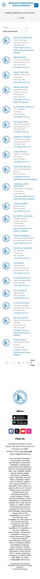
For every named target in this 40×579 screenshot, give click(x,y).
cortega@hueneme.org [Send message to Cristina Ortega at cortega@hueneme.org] (22, 177)
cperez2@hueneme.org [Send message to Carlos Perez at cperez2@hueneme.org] (22, 211)
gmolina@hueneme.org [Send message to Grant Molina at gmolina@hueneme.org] (22, 82)
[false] (16, 27)
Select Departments (10, 31)
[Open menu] (36, 5)
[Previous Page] (6, 362)
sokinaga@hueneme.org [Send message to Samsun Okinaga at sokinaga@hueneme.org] (22, 147)
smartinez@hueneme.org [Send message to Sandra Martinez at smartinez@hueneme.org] (22, 47)
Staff (22, 18)
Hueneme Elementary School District (20, 13)
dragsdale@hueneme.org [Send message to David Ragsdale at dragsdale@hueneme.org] (22, 243)
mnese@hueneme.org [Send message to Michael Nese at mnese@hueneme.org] (21, 132)
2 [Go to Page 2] (14, 363)
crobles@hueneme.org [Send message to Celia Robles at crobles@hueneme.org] (22, 298)
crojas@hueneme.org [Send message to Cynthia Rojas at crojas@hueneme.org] (21, 313)
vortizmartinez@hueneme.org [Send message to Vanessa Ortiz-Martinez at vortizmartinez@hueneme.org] (24, 196)
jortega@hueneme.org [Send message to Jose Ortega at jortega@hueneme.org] (21, 162)
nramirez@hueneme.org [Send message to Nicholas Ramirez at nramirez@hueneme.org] (22, 258)
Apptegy (25, 569)
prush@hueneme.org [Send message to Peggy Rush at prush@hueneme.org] (21, 350)
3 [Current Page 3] (18, 363)
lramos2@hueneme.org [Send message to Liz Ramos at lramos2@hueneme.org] (22, 273)
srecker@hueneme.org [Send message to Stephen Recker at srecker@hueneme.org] (22, 285)
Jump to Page (32, 362)
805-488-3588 (26, 451)
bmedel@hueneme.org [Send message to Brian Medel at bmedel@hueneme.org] (22, 67)
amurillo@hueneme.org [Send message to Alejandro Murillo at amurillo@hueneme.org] (22, 117)
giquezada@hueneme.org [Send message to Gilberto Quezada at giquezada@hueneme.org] (23, 228)
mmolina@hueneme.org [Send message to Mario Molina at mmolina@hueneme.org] (22, 99)
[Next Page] (27, 362)
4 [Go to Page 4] (22, 363)
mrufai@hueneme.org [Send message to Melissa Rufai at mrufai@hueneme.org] (21, 330)
